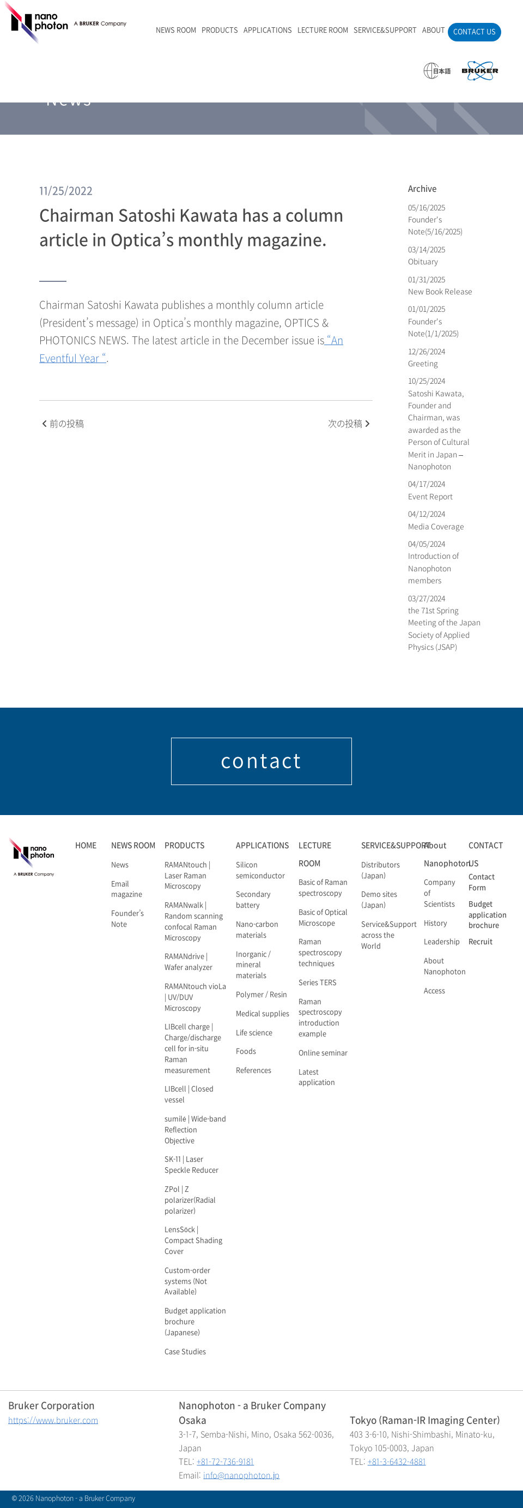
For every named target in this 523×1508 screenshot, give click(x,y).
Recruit (480, 942)
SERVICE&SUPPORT (385, 30)
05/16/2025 (435, 219)
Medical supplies (262, 1014)
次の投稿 (349, 424)
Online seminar (323, 1053)
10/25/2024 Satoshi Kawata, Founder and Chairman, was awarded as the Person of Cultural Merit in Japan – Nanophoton (439, 424)
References (253, 1070)
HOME (85, 845)
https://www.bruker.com (53, 1420)
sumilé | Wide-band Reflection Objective (195, 1130)
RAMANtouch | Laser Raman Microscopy (187, 876)
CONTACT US (474, 32)
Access (434, 991)
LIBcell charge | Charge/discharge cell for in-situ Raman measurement (193, 1049)
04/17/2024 (430, 490)
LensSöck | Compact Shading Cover (193, 1241)
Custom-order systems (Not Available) (187, 1281)
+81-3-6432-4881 (397, 1462)
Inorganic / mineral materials (253, 965)
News (120, 865)
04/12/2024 (436, 520)
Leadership (442, 942)
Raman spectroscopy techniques (320, 953)
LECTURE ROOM (322, 30)
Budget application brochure (488, 915)
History (435, 923)
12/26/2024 (427, 357)
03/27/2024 (444, 623)
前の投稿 (63, 424)
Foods (246, 1051)
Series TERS (318, 983)
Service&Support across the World (389, 935)
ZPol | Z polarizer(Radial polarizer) (190, 1200)
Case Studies (185, 1352)
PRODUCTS (220, 30)
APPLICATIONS (268, 30)
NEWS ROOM (176, 30)
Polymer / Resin (261, 995)
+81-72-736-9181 (225, 1462)
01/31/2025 (440, 285)
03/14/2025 (427, 255)
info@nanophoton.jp (241, 1475)
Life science (254, 1033)
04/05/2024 (433, 562)
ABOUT (433, 30)
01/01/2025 (433, 321)
